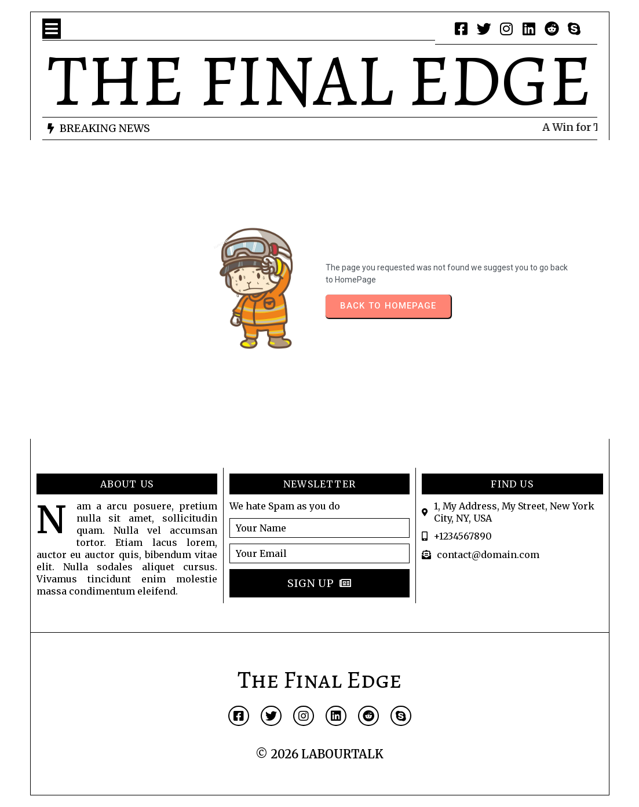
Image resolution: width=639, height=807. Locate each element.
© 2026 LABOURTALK (319, 754)
